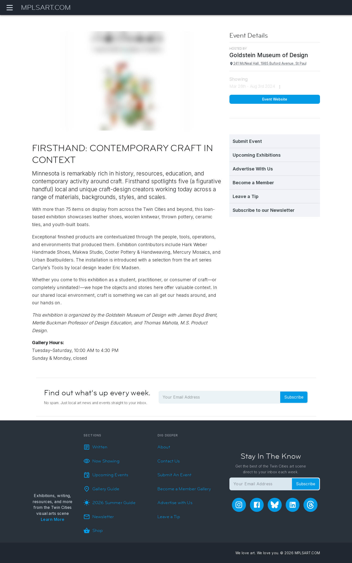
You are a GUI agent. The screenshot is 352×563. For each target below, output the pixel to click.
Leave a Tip (245, 196)
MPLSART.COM (46, 7)
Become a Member (253, 182)
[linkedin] (293, 505)
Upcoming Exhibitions (257, 155)
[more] (279, 86)
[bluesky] (275, 505)
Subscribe (293, 397)
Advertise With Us (253, 168)
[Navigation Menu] (9, 7)
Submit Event (247, 141)
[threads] (310, 505)
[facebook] (257, 505)
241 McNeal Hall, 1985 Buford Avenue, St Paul (267, 63)
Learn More (53, 519)
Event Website (274, 99)
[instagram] (239, 505)
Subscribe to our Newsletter (263, 210)
